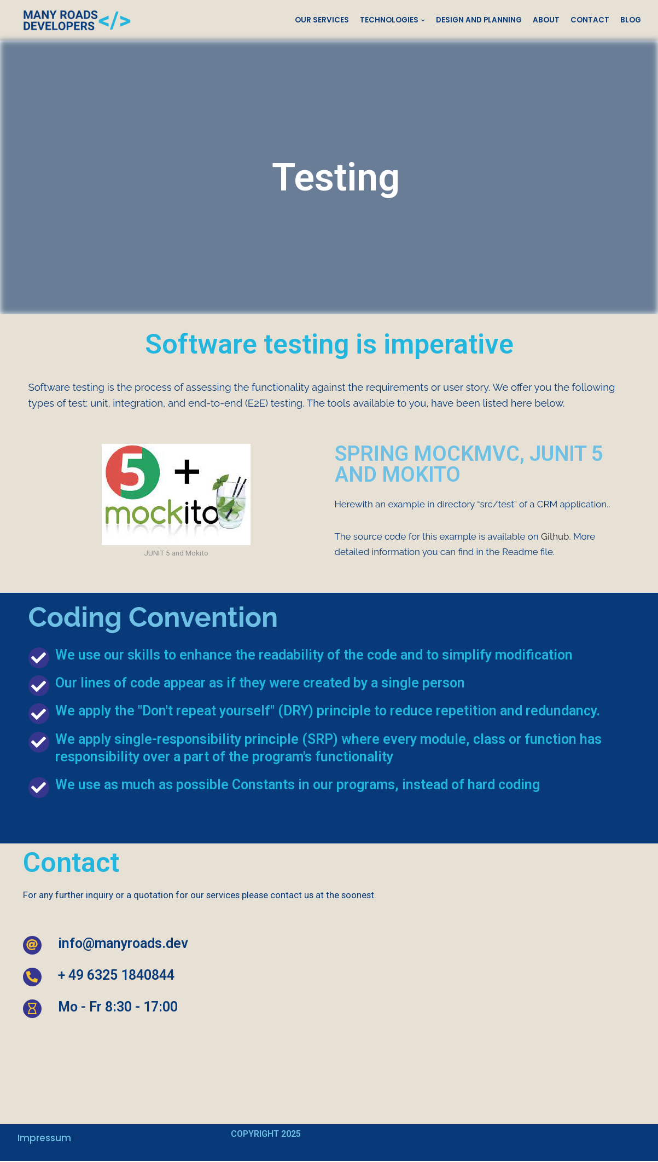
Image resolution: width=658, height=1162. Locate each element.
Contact (589, 20)
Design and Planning (479, 20)
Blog (630, 20)
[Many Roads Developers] (74, 20)
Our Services (322, 20)
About (546, 20)
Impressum (44, 1139)
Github (557, 536)
